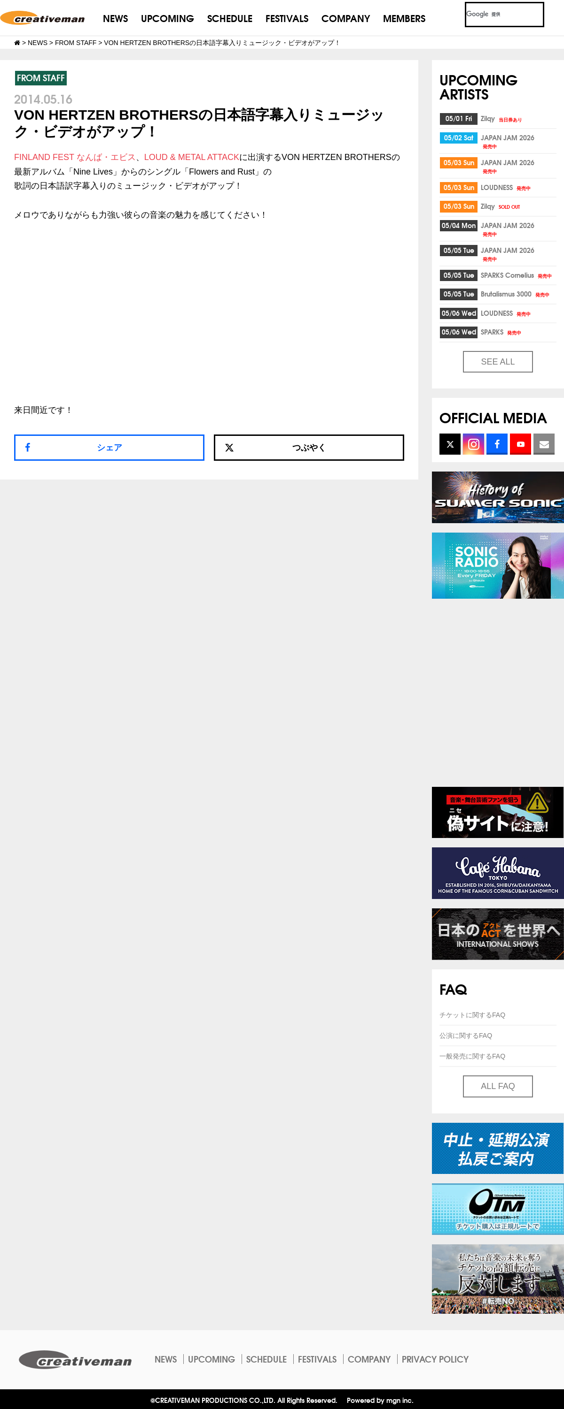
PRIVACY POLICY (435, 1358)
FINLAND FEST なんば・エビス (75, 157)
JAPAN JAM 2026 (507, 141)
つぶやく (275, 447)
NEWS (115, 17)
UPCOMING (167, 17)
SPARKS (502, 332)
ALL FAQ (498, 1086)
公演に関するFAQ (465, 1035)
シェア (109, 447)
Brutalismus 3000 (516, 294)
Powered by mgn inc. (380, 1399)
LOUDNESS (506, 187)
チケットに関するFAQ (472, 1015)
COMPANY (345, 17)
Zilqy (502, 118)
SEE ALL (498, 361)
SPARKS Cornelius (517, 275)
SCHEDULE (229, 17)
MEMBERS (404, 17)
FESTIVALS (287, 17)
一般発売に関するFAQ (472, 1056)
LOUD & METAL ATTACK (191, 157)
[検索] (493, 14)
